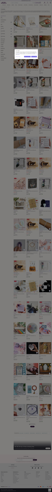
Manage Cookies (18, 56)
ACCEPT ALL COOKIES (34, 56)
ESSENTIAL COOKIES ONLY (27, 56)
